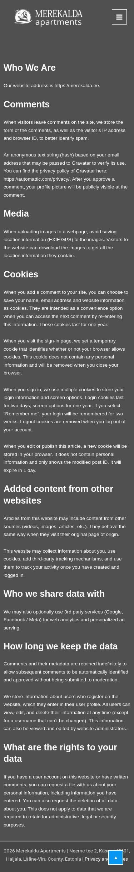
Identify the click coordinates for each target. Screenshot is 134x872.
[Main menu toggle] (119, 17)
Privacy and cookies (106, 859)
